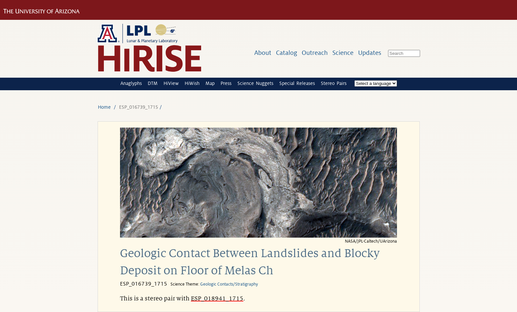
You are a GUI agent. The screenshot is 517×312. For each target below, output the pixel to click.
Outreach (315, 52)
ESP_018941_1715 (217, 298)
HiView (171, 83)
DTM (153, 83)
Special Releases (297, 83)
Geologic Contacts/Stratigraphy (229, 284)
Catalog (286, 52)
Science (342, 52)
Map (210, 83)
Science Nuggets (255, 83)
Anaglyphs (131, 83)
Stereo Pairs (334, 83)
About (262, 52)
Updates (369, 52)
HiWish (192, 83)
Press (226, 83)
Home (104, 107)
